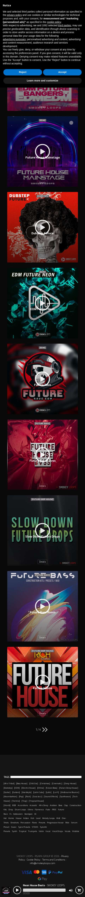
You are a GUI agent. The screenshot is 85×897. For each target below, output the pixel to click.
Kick (32, 818)
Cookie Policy (33, 859)
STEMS (35, 827)
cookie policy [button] (54, 22)
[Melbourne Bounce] (69, 792)
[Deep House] (70, 783)
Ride (67, 822)
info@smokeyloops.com (42, 863)
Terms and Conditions (53, 859)
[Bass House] (21, 783)
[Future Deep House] (42, 499)
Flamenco (39, 809)
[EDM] (42, 120)
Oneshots (14, 822)
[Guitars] (16, 792)
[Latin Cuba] (38, 792)
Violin (41, 831)
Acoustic (33, 805)
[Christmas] (45, 783)
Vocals (67, 831)
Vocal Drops (57, 831)
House (19, 818)
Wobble (75, 831)
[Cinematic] (57, 783)
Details (42, 107)
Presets (42, 822)
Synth (14, 831)
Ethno (30, 809)
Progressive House (55, 822)
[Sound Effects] (51, 796)
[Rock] (28, 796)
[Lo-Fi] (56, 792)
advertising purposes (14, 39)
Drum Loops (20, 809)
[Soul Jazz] (37, 796)
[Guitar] (7, 792)
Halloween (17, 814)
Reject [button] (22, 72)
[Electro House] (28, 788)
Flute (48, 809)
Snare (13, 827)
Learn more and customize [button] (42, 80)
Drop (10, 809)
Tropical (22, 831)
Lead (38, 818)
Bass (60, 805)
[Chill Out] (33, 783)
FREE (54, 809)
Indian (26, 818)
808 (14, 805)
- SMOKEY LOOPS (44, 885)
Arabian (53, 805)
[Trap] (24, 801)
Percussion (25, 822)
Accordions (23, 805)
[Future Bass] (42, 423)
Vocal (47, 831)
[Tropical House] (36, 801)
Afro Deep (43, 805)
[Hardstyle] (26, 792)
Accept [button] (62, 72)
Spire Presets (24, 827)
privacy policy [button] (14, 15)
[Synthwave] (65, 796)
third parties (64, 25)
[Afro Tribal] (9, 783)
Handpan (28, 814)
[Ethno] (40, 788)
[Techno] (16, 801)
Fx (10, 814)
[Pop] (21, 796)
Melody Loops (48, 818)
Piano (34, 822)
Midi (58, 818)
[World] (7, 805)
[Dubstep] (42, 196)
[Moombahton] (10, 796)
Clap (66, 805)
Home (11, 818)
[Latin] (48, 792)
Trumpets (32, 831)
